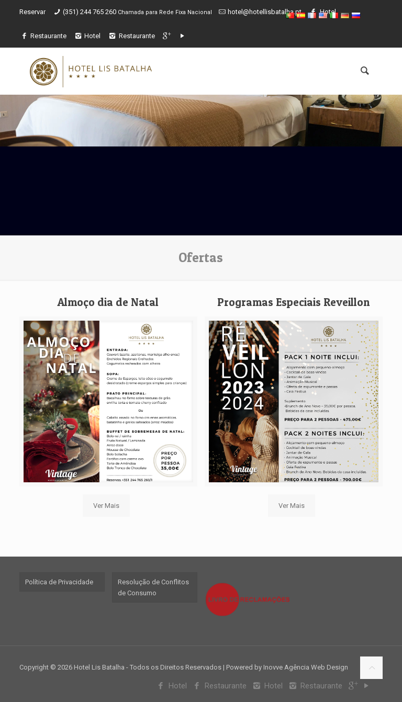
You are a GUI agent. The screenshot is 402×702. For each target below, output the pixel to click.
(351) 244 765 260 (90, 12)
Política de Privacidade (59, 582)
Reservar (32, 12)
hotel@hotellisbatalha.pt (265, 12)
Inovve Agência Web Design (305, 667)
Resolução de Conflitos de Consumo (153, 587)
